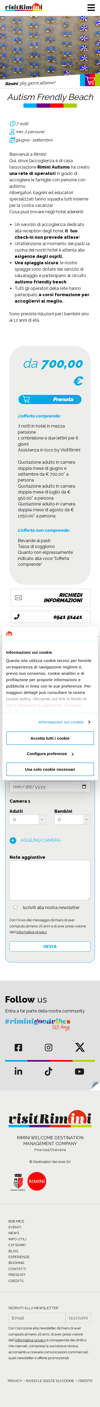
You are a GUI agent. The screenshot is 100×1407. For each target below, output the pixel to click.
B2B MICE (16, 1221)
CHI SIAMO (17, 1245)
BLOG (13, 1251)
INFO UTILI (17, 1239)
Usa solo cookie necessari (50, 769)
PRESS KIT (17, 1275)
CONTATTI (17, 1269)
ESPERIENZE (19, 1257)
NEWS (14, 1233)
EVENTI (15, 1227)
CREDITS (16, 1281)
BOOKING (16, 1263)
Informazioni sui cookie (61, 722)
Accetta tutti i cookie (50, 738)
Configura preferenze (50, 753)
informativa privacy (31, 932)
